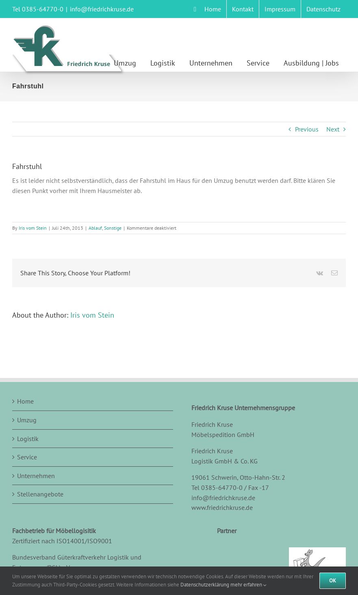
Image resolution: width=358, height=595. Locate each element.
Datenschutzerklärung (204, 584)
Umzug (27, 420)
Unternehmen (36, 476)
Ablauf (95, 228)
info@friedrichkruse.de (102, 9)
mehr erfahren (248, 584)
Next (332, 129)
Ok (332, 580)
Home (25, 401)
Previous (307, 129)
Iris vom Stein (33, 228)
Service (27, 457)
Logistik (28, 439)
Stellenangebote (40, 494)
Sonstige (113, 228)
